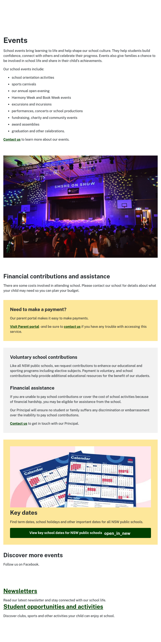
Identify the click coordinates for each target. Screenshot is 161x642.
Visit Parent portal (24, 327)
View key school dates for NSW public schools (80, 533)
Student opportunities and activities (53, 606)
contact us (72, 327)
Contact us (11, 140)
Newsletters (20, 590)
